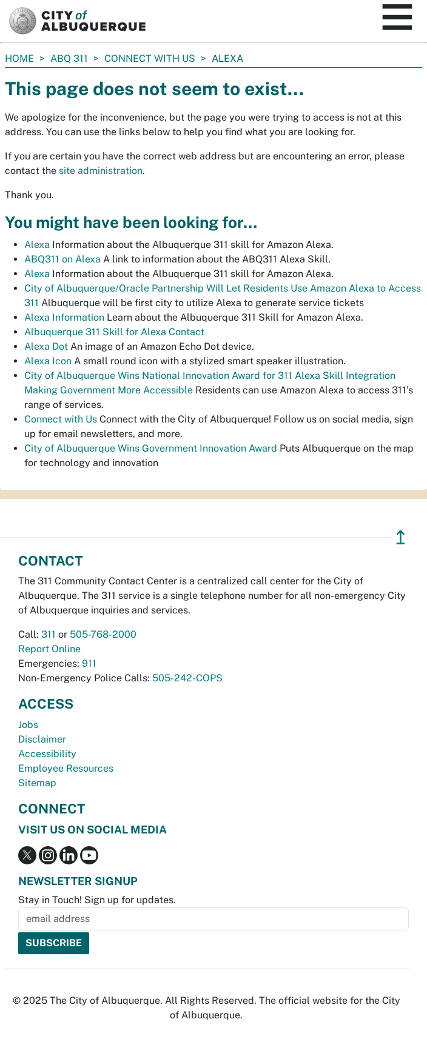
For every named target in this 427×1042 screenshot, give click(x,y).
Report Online (49, 649)
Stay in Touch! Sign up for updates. (97, 900)
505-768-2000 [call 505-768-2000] (103, 634)
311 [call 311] (48, 634)
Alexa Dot (46, 346)
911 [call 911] (89, 663)
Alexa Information (64, 317)
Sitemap (37, 783)
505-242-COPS (187, 678)
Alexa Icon (48, 361)
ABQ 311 (69, 58)
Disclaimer (42, 739)
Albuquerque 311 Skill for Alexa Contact (114, 332)
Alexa (37, 244)
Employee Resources (65, 768)
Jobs (28, 724)
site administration (101, 170)
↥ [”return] (400, 537)
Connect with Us (149, 58)
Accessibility (47, 754)
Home (19, 58)
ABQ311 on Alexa (62, 259)
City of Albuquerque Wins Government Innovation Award (150, 448)
